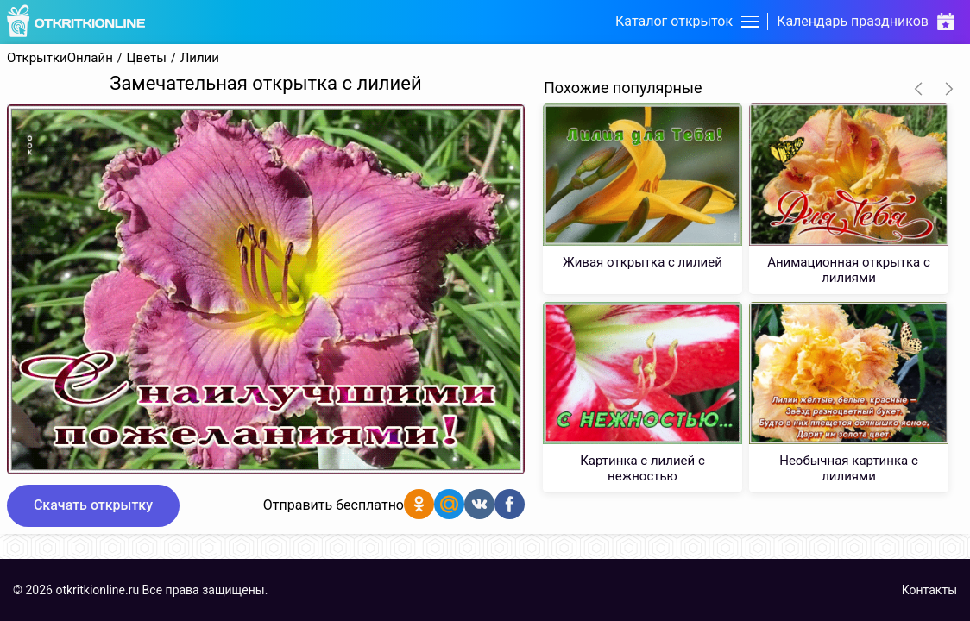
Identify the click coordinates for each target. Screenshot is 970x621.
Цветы (147, 58)
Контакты (929, 590)
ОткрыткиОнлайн (60, 58)
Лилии (199, 58)
